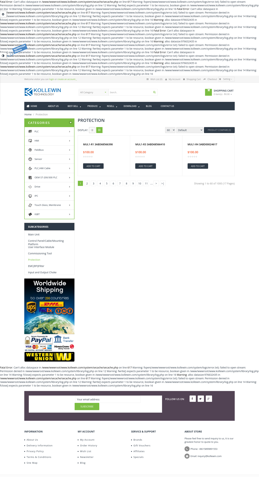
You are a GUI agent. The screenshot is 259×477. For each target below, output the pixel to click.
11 (146, 183)
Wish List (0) (154, 79)
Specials (137, 449)
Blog (82, 455)
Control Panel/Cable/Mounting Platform (46, 242)
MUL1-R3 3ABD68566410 (150, 144)
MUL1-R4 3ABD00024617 (202, 144)
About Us (31, 432)
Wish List (84, 444)
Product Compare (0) (219, 130)
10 (139, 183)
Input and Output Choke (42, 272)
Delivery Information (38, 438)
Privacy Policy (34, 444)
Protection (34, 259)
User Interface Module (41, 247)
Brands (136, 432)
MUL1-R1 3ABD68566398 (98, 144)
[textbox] (139, 92)
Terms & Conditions (37, 449)
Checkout (210, 79)
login (51, 79)
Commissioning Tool (40, 253)
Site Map (31, 455)
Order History (87, 438)
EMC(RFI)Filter (36, 266)
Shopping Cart (192, 79)
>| (162, 183)
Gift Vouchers (141, 438)
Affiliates (138, 444)
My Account (172, 79)
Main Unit (33, 234)
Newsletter (86, 449)
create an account (66, 79)
